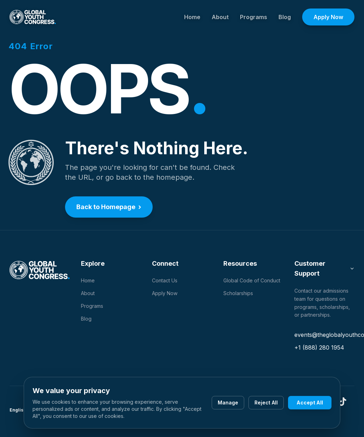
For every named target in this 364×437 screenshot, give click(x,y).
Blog (284, 17)
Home (192, 17)
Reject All (266, 402)
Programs (253, 17)
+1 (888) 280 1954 (319, 347)
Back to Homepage (108, 207)
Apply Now (328, 17)
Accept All (310, 402)
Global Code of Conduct (251, 280)
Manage (228, 402)
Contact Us (164, 280)
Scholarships (238, 293)
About (220, 17)
